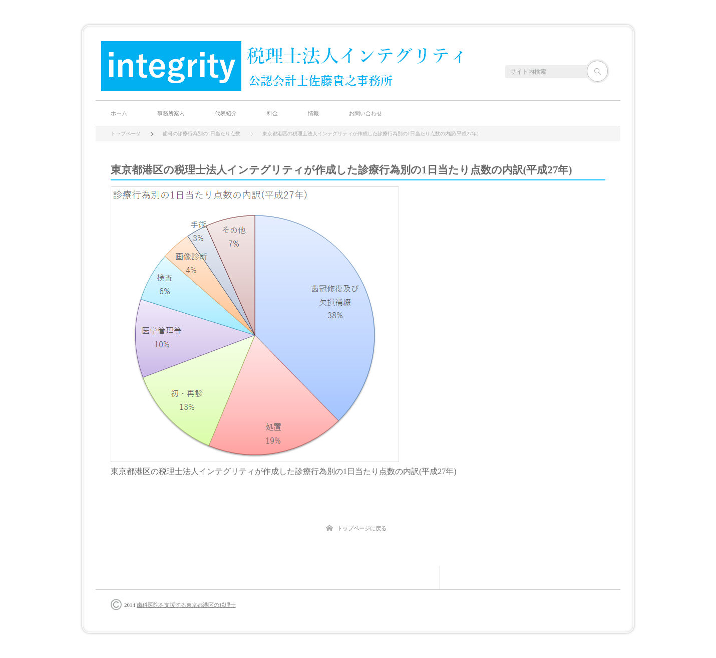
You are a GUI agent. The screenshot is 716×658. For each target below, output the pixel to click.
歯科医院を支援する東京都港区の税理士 (186, 605)
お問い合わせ (365, 113)
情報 (313, 113)
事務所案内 (171, 113)
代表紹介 (226, 113)
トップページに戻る (362, 528)
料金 (272, 113)
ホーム (119, 113)
